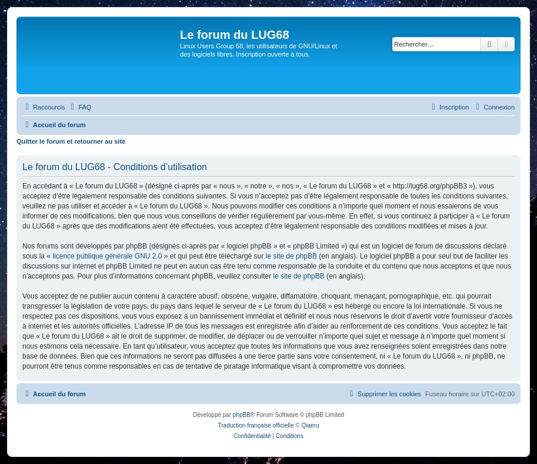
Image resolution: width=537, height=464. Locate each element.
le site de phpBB (291, 256)
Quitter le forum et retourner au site (70, 141)
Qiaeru (310, 425)
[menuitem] (79, 107)
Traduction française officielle (256, 425)
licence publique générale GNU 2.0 (107, 256)
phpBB (242, 415)
